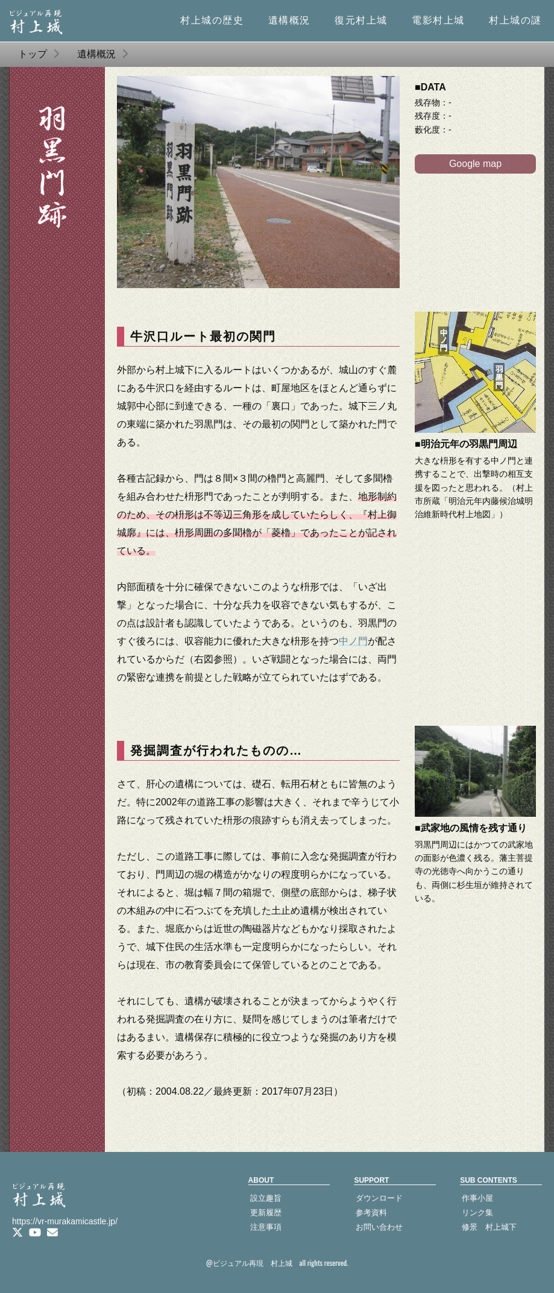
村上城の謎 (515, 20)
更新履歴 (266, 1212)
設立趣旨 (266, 1198)
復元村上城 (361, 20)
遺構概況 (289, 20)
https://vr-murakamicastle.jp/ (65, 1221)
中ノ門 (353, 641)
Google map (475, 164)
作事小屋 (477, 1198)
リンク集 (477, 1212)
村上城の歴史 (212, 20)
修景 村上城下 (489, 1227)
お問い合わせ (379, 1227)
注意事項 (266, 1227)
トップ (32, 54)
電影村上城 (438, 20)
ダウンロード (379, 1198)
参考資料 (371, 1212)
